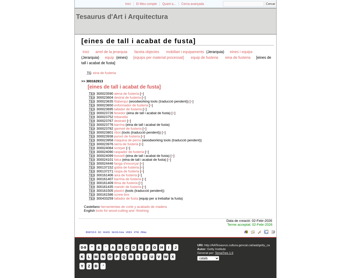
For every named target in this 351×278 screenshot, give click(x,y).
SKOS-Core (118, 232)
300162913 (94, 81)
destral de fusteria (127, 97)
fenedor (120, 113)
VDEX (129, 232)
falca (118, 160)
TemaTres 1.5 (224, 252)
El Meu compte (146, 4)
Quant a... (169, 4)
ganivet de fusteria (128, 128)
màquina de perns (127, 140)
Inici (128, 4)
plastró (119, 191)
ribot (117, 132)
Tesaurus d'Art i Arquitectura (122, 16)
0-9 (83, 247)
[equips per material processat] (158, 57)
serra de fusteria (126, 144)
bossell (120, 156)
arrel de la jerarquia (111, 52)
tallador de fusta (126, 198)
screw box (121, 194)
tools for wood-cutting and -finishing (122, 211)
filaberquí (121, 101)
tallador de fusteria (128, 109)
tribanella (121, 117)
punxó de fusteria (127, 136)
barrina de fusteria (127, 179)
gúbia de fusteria (127, 167)
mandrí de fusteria (127, 187)
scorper (119, 148)
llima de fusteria (126, 183)
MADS (106, 232)
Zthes (144, 232)
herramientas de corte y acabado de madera (134, 207)
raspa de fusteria (126, 171)
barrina (120, 125)
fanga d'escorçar (126, 163)
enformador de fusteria (131, 105)
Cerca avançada (192, 4)
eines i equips (241, 52)
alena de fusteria (126, 94)
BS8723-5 (91, 232)
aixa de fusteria (125, 175)
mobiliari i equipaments (185, 52)
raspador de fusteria (129, 152)
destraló (120, 121)
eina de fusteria (237, 57)
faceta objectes (146, 52)
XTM (136, 232)
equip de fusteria (204, 57)
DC (99, 232)
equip (110, 57)
